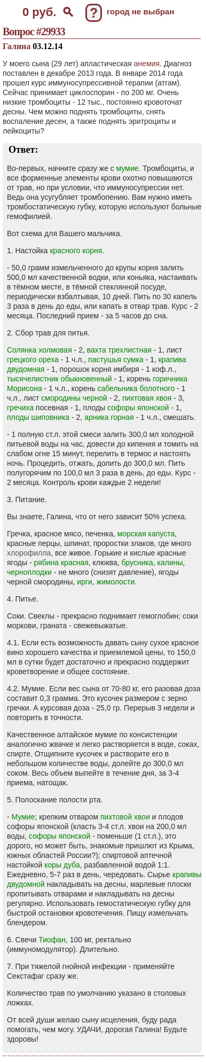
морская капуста (146, 533)
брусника (137, 562)
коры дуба (62, 865)
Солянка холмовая (39, 350)
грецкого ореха (33, 359)
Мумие (23, 817)
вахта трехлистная (119, 350)
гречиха (20, 407)
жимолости (116, 581)
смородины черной (74, 398)
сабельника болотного (136, 388)
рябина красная (61, 562)
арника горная (109, 417)
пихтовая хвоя (146, 398)
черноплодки (29, 572)
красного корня (76, 250)
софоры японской (138, 407)
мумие (127, 168)
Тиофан (52, 939)
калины (170, 562)
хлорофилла (29, 553)
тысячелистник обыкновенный (59, 378)
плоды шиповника (38, 417)
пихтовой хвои (125, 817)
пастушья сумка (116, 359)
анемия (147, 63)
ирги (84, 581)
